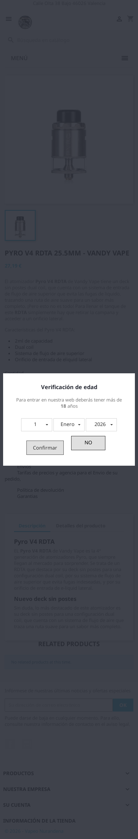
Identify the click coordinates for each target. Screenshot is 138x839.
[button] (36, 424)
